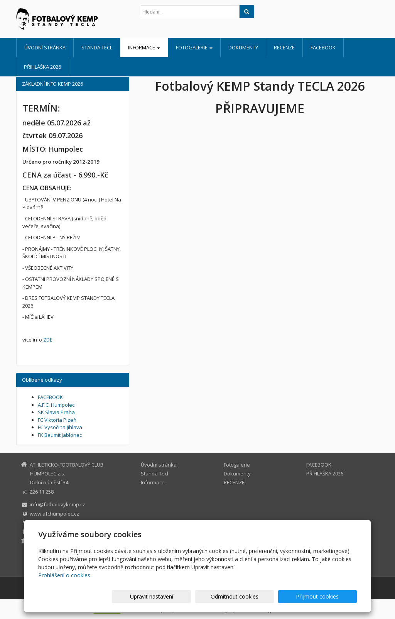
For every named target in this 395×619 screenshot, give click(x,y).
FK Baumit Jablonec (60, 434)
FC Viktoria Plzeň (57, 419)
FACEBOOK (323, 47)
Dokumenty (243, 47)
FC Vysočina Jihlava (60, 427)
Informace (144, 47)
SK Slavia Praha (56, 412)
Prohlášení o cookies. (64, 575)
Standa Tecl (96, 47)
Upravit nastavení (201, 596)
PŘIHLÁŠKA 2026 (42, 66)
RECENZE (284, 47)
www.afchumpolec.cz (54, 513)
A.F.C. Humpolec (56, 404)
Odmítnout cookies (264, 596)
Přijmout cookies (327, 596)
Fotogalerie (194, 47)
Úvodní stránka (45, 47)
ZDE (47, 339)
